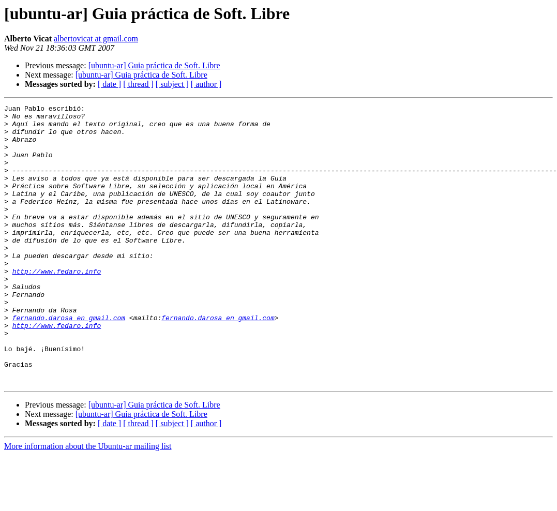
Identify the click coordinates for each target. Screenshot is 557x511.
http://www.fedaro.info (56, 305)
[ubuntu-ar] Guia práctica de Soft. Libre (154, 65)
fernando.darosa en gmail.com (68, 361)
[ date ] (109, 84)
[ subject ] (172, 84)
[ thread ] (138, 84)
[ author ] (206, 84)
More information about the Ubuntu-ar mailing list (88, 502)
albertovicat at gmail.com (96, 38)
